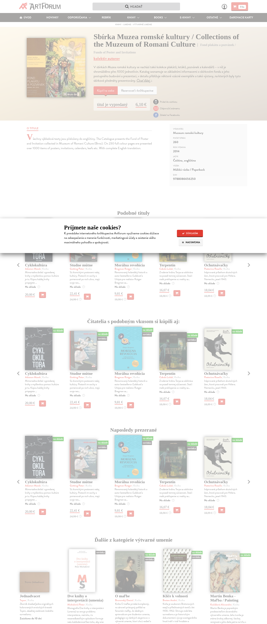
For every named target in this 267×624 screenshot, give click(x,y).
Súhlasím (190, 233)
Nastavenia (191, 242)
